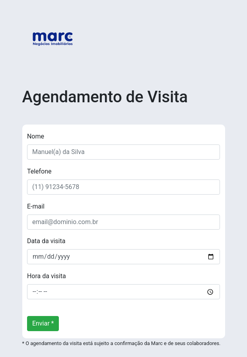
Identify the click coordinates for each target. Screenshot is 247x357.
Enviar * (43, 323)
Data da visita (46, 241)
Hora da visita (46, 276)
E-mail (36, 206)
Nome (35, 136)
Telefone (39, 171)
